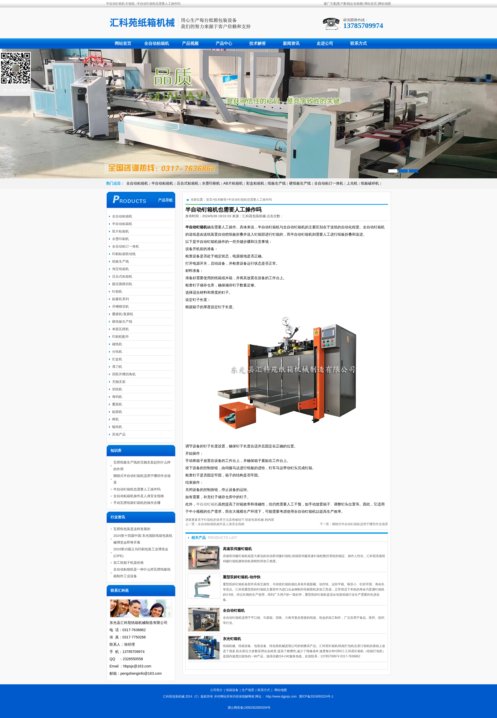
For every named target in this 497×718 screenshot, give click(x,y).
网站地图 (384, 3)
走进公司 (325, 43)
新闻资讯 (291, 43)
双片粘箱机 (120, 231)
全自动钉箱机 (234, 610)
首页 (209, 199)
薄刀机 (117, 367)
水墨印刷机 (211, 183)
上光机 (352, 183)
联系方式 (358, 43)
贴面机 (117, 412)
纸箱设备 (232, 690)
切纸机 (117, 389)
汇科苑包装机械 (254, 216)
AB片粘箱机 (233, 183)
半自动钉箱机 (207, 504)
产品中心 (224, 43)
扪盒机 (117, 359)
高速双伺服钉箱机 (237, 549)
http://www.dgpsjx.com (281, 696)
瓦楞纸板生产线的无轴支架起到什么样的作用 (142, 465)
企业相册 (356, 3)
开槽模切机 (120, 306)
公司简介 (216, 690)
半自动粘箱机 (162, 183)
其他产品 (119, 434)
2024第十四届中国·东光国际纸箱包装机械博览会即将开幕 (142, 539)
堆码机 (117, 397)
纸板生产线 (277, 183)
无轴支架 (119, 382)
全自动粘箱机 (156, 43)
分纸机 (117, 352)
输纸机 (117, 427)
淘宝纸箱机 (120, 269)
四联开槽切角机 (124, 374)
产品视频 (190, 43)
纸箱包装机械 (254, 520)
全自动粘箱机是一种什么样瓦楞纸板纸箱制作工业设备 (142, 572)
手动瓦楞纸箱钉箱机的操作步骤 (136, 503)
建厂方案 (330, 3)
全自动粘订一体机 (328, 183)
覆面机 (117, 404)
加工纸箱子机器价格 (128, 563)
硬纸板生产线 (300, 183)
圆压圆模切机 (122, 284)
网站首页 (370, 3)
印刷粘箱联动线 (124, 254)
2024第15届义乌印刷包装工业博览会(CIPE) (140, 552)
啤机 (115, 419)
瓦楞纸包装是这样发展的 (131, 529)
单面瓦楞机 (120, 329)
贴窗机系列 (120, 299)
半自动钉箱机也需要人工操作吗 (250, 199)
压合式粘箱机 (188, 183)
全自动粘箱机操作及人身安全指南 (221, 524)
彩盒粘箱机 (255, 183)
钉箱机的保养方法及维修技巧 (224, 520)
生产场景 (248, 690)
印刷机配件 (120, 337)
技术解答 (257, 43)
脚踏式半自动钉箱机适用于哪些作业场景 (360, 524)
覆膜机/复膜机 (122, 314)
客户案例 (343, 3)
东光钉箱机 (232, 639)
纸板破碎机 (370, 183)
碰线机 (117, 344)
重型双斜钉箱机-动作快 (241, 577)
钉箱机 (117, 291)
